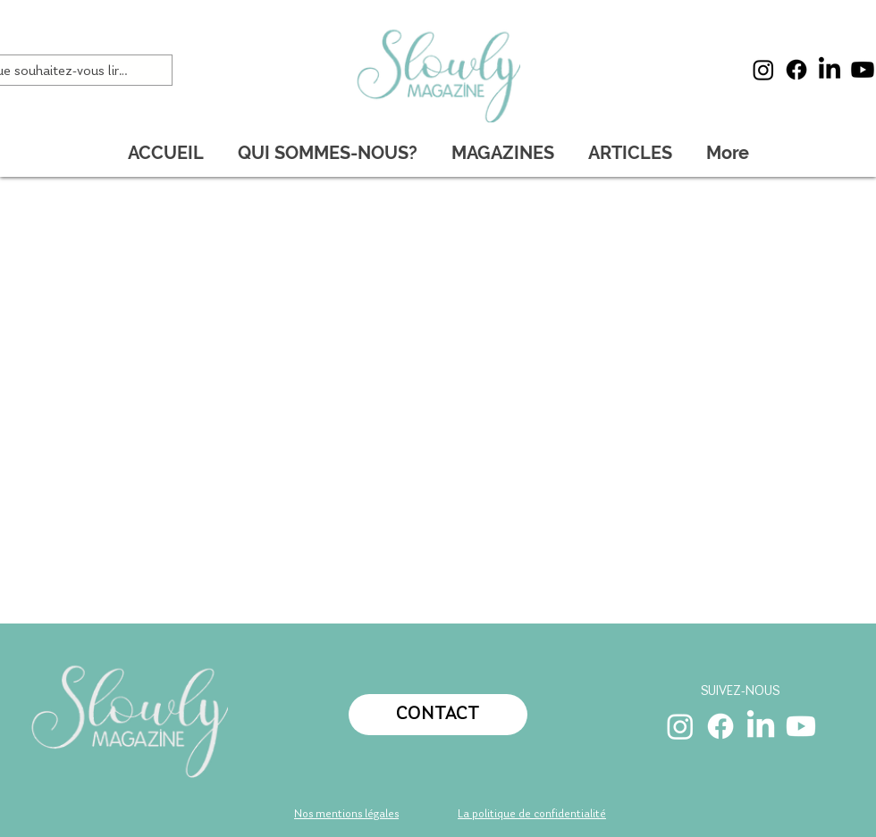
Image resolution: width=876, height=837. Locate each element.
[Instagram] (763, 69)
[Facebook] (796, 69)
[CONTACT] (438, 714)
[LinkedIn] (829, 69)
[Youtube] (862, 69)
